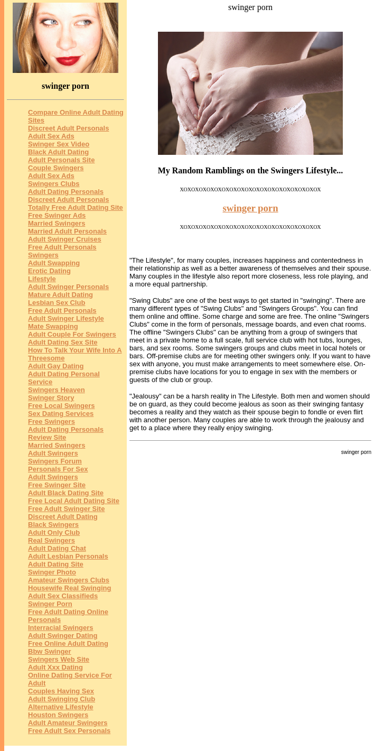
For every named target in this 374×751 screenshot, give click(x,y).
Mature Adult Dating (60, 295)
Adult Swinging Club (61, 699)
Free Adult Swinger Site (66, 509)
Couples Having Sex (61, 691)
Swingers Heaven (56, 390)
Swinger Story (51, 398)
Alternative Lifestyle (61, 707)
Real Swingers (51, 540)
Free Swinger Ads (57, 215)
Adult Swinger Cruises (64, 239)
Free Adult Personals (62, 310)
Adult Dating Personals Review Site (66, 433)
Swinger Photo (52, 572)
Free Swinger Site (57, 485)
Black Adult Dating (58, 152)
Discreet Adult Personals (68, 128)
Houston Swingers (58, 715)
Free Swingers (51, 421)
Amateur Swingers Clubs (68, 580)
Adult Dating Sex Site (62, 342)
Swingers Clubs (54, 184)
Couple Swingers (55, 168)
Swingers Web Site (58, 659)
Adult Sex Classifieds (63, 596)
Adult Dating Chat (57, 548)
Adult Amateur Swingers (67, 723)
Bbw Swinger (49, 651)
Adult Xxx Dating (55, 667)
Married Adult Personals (67, 231)
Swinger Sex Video (58, 144)
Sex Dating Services (61, 414)
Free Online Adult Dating (68, 643)
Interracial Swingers (61, 628)
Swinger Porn (50, 604)
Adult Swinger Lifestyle (66, 318)
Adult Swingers (53, 453)
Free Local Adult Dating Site (73, 501)
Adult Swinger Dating (62, 635)
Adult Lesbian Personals (68, 556)
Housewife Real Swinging (69, 588)
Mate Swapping (53, 326)
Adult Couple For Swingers (72, 334)
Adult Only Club (54, 532)
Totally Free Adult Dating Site (75, 207)
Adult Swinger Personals (68, 287)
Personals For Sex (58, 469)
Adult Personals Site (61, 160)
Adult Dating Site (55, 564)
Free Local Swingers (61, 406)
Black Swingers (53, 525)
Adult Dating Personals (66, 192)
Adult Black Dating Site (66, 493)
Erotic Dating (49, 271)
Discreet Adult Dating (63, 517)
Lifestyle (42, 279)
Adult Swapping (54, 263)
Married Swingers (56, 223)
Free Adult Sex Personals (69, 731)
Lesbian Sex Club (56, 303)
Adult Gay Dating (55, 366)
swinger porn (250, 208)
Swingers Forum (55, 461)
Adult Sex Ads (51, 136)
